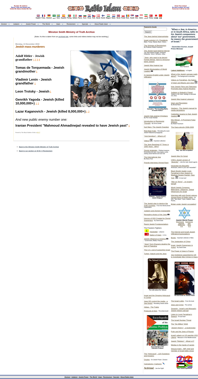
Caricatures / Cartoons (153, 364)
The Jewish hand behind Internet (157, 51)
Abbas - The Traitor (151, 307)
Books (173, 238)
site (63, 37)
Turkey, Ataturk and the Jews (155, 254)
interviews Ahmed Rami (156, 163)
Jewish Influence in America (155, 239)
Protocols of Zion (150, 311)
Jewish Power (31, 24)
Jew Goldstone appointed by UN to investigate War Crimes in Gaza (184, 256)
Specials (85, 24)
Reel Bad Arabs (150, 131)
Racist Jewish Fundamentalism (156, 224)
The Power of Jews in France (182, 251)
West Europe (180, 222)
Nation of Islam (155, 235)
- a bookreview (183, 328)
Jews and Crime (177, 305)
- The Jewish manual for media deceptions (184, 109)
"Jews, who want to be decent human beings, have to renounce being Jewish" (157, 60)
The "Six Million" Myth (179, 324)
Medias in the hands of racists (182, 345)
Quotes (147, 360)
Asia (189, 223)
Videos (146, 141)
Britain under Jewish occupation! (183, 204)
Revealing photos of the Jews (155, 215)
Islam (58, 24)
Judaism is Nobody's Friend (181, 92)
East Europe (189, 222)
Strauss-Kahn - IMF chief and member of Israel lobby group (182, 350)
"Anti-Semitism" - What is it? (155, 136)
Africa (189, 225)
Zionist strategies (150, 150)
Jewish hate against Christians (156, 116)
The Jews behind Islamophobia (156, 36)
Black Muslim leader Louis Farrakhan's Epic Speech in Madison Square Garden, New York (183, 174)
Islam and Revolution (179, 103)
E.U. (189, 226)
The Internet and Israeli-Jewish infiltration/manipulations (183, 233)
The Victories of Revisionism (155, 46)
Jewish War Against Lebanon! (182, 99)
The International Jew (152, 157)
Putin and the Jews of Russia (182, 332)
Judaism (16, 24)
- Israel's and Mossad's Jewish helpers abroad (183, 310)
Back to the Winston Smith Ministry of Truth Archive (39, 147)
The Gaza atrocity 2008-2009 (182, 127)
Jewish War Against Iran (153, 65)
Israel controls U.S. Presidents (156, 40)
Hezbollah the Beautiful (180, 166)
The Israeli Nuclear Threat (181, 320)
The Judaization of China (180, 241)
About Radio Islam (101, 24)
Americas (181, 223)
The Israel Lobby (177, 301)
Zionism (4, 24)
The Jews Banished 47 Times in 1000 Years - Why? (156, 146)
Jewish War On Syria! (179, 156)
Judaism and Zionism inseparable (157, 211)
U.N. (181, 226)
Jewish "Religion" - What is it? (182, 341)
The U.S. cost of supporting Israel (157, 250)
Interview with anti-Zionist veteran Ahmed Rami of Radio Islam (184, 196)
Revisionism (71, 24)
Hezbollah (154, 232)
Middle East (181, 225)
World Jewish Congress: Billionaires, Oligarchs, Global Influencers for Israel (182, 190)
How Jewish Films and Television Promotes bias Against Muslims (184, 88)
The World (46, 24)
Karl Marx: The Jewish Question (156, 127)
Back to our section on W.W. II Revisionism (35, 151)
